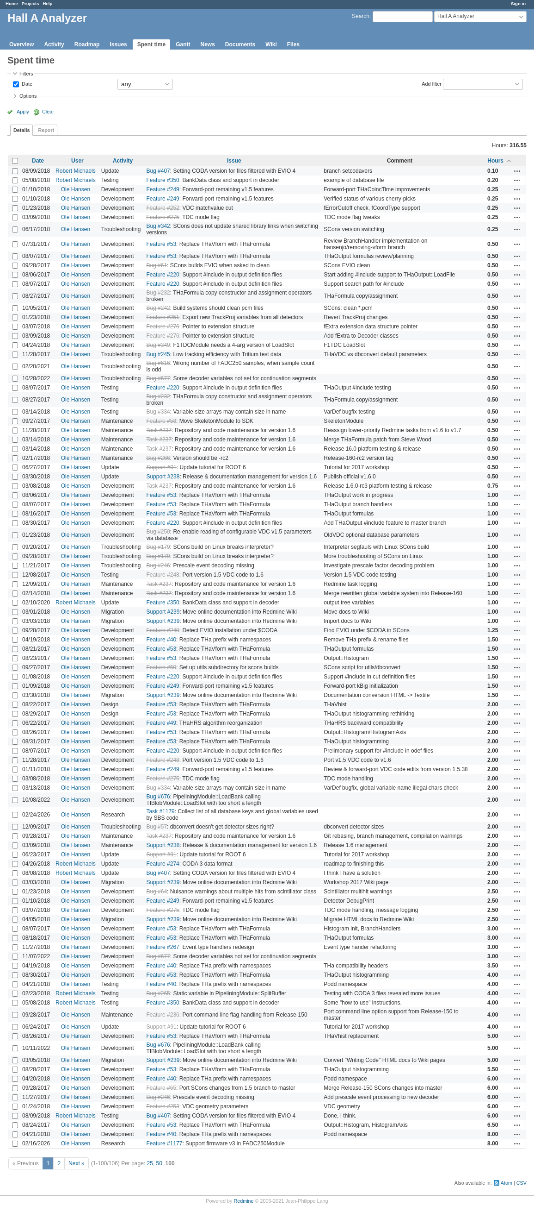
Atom (506, 1183)
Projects (30, 3)
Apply (23, 111)
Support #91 (161, 467)
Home (12, 3)
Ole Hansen (75, 189)
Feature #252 (162, 208)
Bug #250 (158, 531)
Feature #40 (161, 639)
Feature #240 (162, 630)
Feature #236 (162, 1014)
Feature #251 (162, 317)
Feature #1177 (164, 1143)
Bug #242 (158, 308)
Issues (118, 44)
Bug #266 (158, 458)
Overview (21, 44)
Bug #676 (158, 796)
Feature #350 (162, 180)
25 (150, 1163)
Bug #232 (158, 292)
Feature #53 (161, 244)
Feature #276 (162, 326)
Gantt (183, 44)
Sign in (518, 3)
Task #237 (159, 430)
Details (21, 130)
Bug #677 (158, 378)
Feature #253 (162, 1106)
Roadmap (87, 44)
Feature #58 (161, 421)
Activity (54, 44)
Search (360, 16)
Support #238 (162, 476)
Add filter (432, 83)
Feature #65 (161, 1088)
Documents (240, 44)
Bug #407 (158, 171)
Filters (26, 73)
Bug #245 (158, 354)
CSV (521, 1183)
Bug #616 (158, 363)
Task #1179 (160, 811)
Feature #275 (162, 217)
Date (26, 83)
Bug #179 (158, 547)
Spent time (151, 44)
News (207, 44)
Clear (48, 111)
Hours (495, 160)
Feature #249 (162, 189)
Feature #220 (162, 274)
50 (159, 1163)
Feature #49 (161, 723)
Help (48, 3)
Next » (76, 1163)
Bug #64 (156, 891)
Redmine (243, 1201)
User (77, 160)
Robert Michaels (75, 171)
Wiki (271, 44)
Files (293, 44)
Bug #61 (156, 265)
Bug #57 (156, 826)
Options (28, 96)
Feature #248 (162, 575)
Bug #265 (158, 993)
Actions (517, 171)
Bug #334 (158, 411)
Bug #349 (158, 345)
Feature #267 (162, 947)
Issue (234, 160)
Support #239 (162, 612)
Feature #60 (161, 667)
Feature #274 (162, 864)
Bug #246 (158, 565)
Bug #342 (158, 226)
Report (46, 130)
